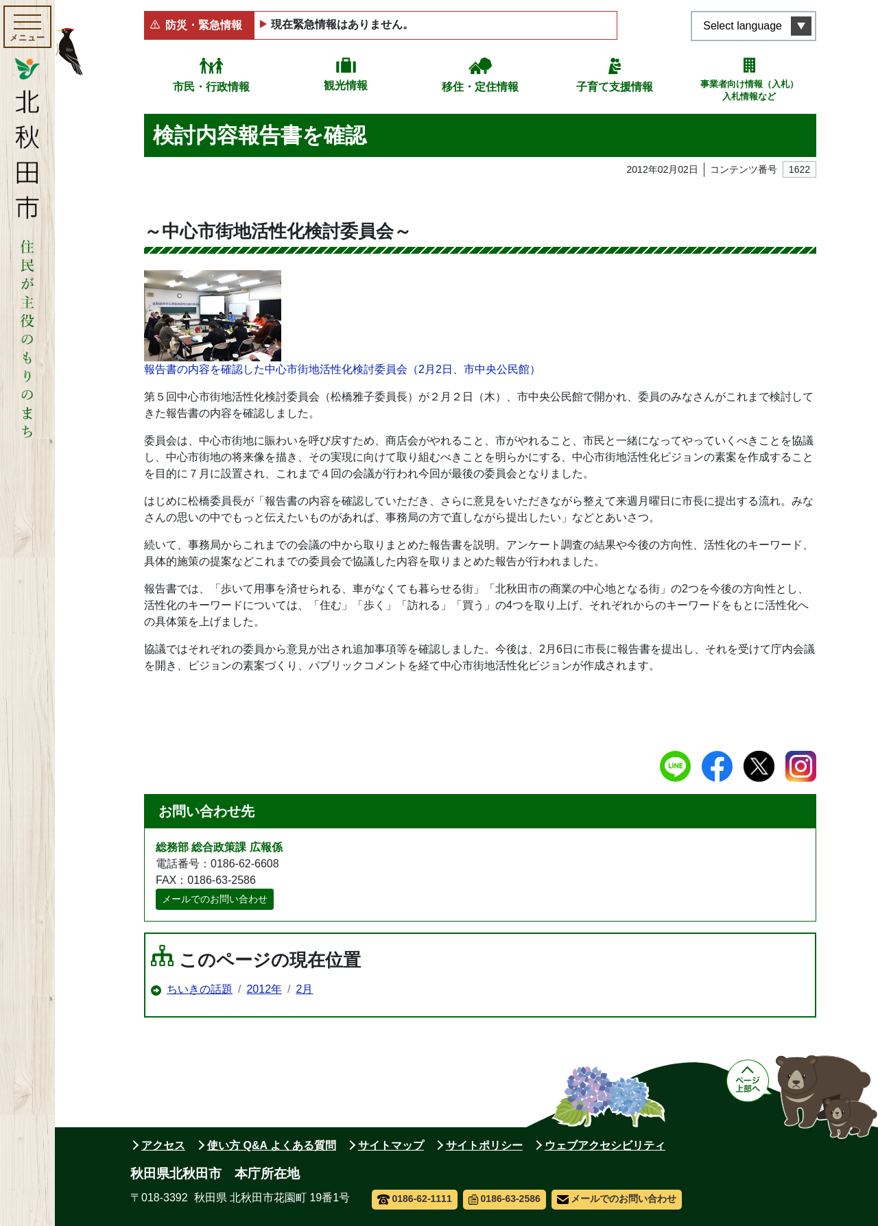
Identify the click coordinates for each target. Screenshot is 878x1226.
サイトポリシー (484, 1145)
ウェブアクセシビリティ (605, 1145)
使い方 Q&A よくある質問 (271, 1145)
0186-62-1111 (414, 1198)
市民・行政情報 (211, 87)
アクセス (163, 1145)
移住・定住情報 (480, 87)
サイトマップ (391, 1145)
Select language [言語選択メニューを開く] (742, 26)
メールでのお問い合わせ (215, 898)
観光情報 (346, 85)
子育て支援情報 (614, 87)
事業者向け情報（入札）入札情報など (749, 90)
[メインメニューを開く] (27, 26)
